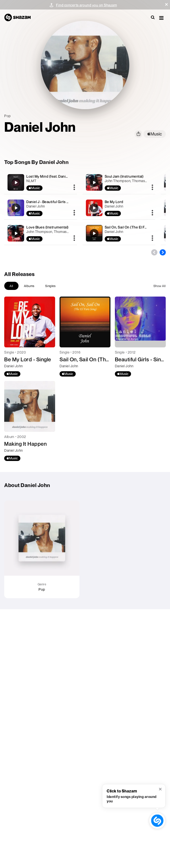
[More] (74, 188)
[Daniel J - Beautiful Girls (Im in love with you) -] (40, 207)
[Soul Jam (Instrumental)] (119, 182)
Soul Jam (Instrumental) (124, 176)
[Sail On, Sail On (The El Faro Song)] (119, 233)
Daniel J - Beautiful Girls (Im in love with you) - (63, 202)
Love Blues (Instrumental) (47, 227)
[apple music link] (154, 134)
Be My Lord (114, 202)
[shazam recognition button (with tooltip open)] (157, 821)
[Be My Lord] (119, 207)
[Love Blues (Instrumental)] (40, 233)
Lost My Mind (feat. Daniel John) (52, 176)
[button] (166, 4)
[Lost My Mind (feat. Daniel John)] (40, 182)
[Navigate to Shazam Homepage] (19, 17)
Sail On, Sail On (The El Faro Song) (133, 227)
